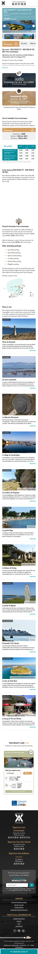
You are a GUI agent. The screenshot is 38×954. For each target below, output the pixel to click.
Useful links (19, 926)
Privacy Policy (27, 890)
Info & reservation (18, 791)
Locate (27, 773)
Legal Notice (23, 945)
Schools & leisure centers (19, 902)
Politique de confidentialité (11, 945)
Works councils (19, 905)
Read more (5, 67)
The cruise (24, 43)
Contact (19, 921)
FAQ (19, 923)
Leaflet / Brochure (19, 918)
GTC (28, 945)
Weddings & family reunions (19, 910)
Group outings (19, 907)
